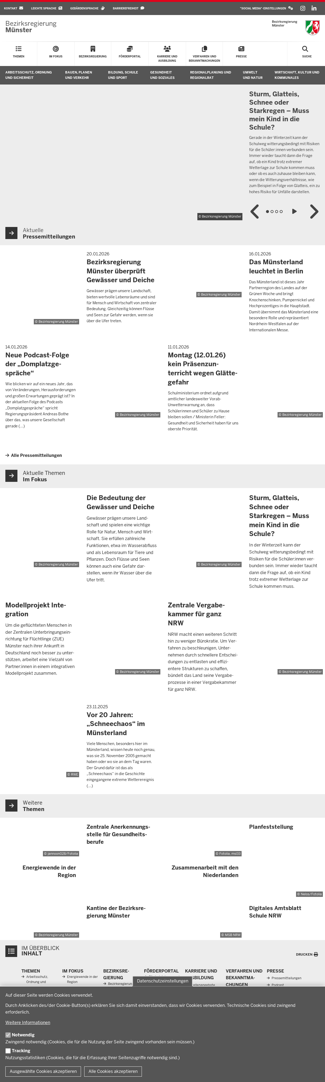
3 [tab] (276, 211)
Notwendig (23, 1035)
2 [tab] (272, 211)
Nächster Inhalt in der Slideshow (314, 211)
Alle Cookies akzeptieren (113, 1071)
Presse (275, 971)
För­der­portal (161, 971)
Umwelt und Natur (253, 75)
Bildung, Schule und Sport (123, 75)
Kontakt (13, 8)
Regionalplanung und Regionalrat (210, 75)
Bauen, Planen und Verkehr (78, 75)
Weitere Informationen (27, 1022)
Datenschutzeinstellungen (162, 981)
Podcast (278, 985)
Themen (30, 971)
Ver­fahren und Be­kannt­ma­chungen (244, 978)
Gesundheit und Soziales (162, 75)
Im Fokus (72, 971)
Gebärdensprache (87, 8)
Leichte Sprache (46, 8)
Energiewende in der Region (82, 979)
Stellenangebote (202, 985)
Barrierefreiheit (128, 8)
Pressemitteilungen (286, 978)
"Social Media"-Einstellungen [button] (266, 8)
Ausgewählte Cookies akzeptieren (43, 1071)
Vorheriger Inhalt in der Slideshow (255, 211)
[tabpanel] (162, 153)
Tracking (21, 1051)
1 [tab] (267, 211)
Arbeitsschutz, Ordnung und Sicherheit (28, 75)
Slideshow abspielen (295, 211)
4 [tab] (281, 211)
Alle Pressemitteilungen (36, 455)
